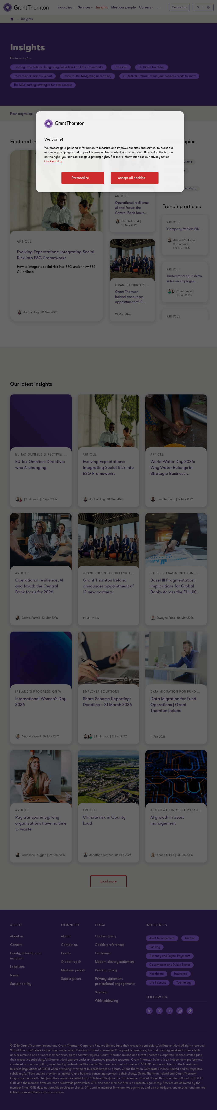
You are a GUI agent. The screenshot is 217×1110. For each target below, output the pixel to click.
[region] (110, 151)
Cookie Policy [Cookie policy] (53, 161)
